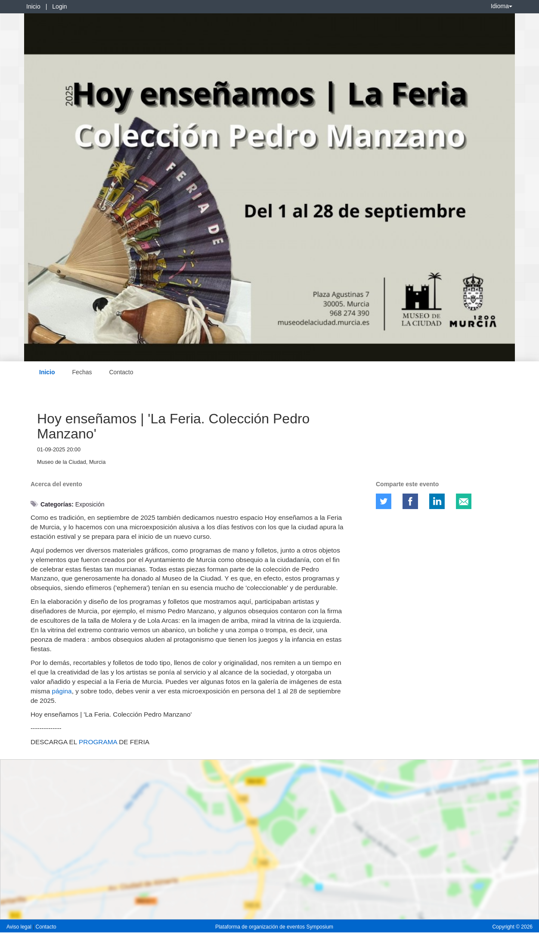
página (62, 691)
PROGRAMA (98, 742)
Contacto (121, 372)
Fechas (82, 372)
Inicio (33, 6)
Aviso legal (19, 927)
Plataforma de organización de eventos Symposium (274, 927)
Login (59, 6)
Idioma (501, 6)
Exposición (90, 504)
